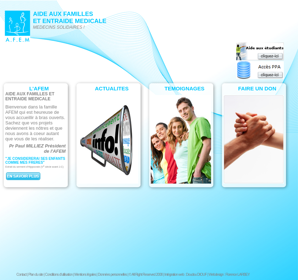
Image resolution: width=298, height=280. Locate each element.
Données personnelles (112, 274)
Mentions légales (85, 274)
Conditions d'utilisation (59, 274)
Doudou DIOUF (196, 274)
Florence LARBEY (238, 274)
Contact (21, 274)
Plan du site (35, 274)
